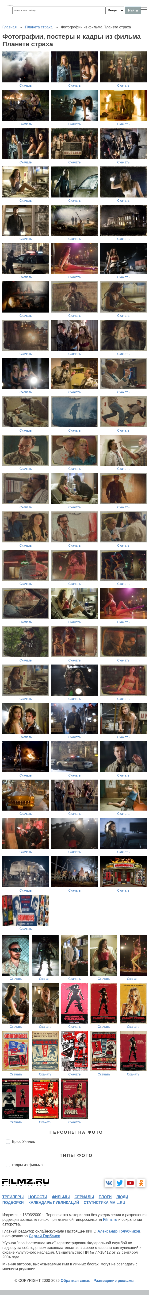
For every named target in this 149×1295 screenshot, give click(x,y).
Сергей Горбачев (44, 1236)
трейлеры (13, 1197)
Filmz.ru (110, 1220)
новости (37, 1197)
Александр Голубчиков (118, 1231)
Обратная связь (76, 1281)
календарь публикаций (53, 1203)
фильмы (61, 1197)
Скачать (25, 85)
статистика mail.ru (104, 1203)
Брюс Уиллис (23, 1142)
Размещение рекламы (113, 1281)
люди (122, 1197)
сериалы (84, 1197)
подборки (13, 1203)
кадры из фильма (27, 1165)
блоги (105, 1197)
